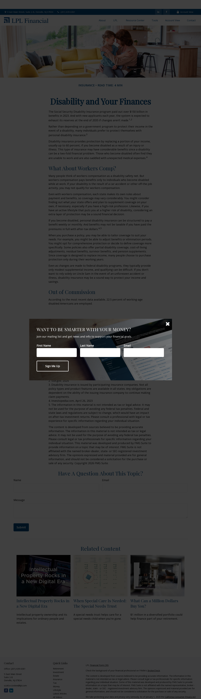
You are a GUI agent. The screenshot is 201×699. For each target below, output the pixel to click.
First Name (44, 345)
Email (127, 345)
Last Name (87, 345)
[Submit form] (53, 366)
